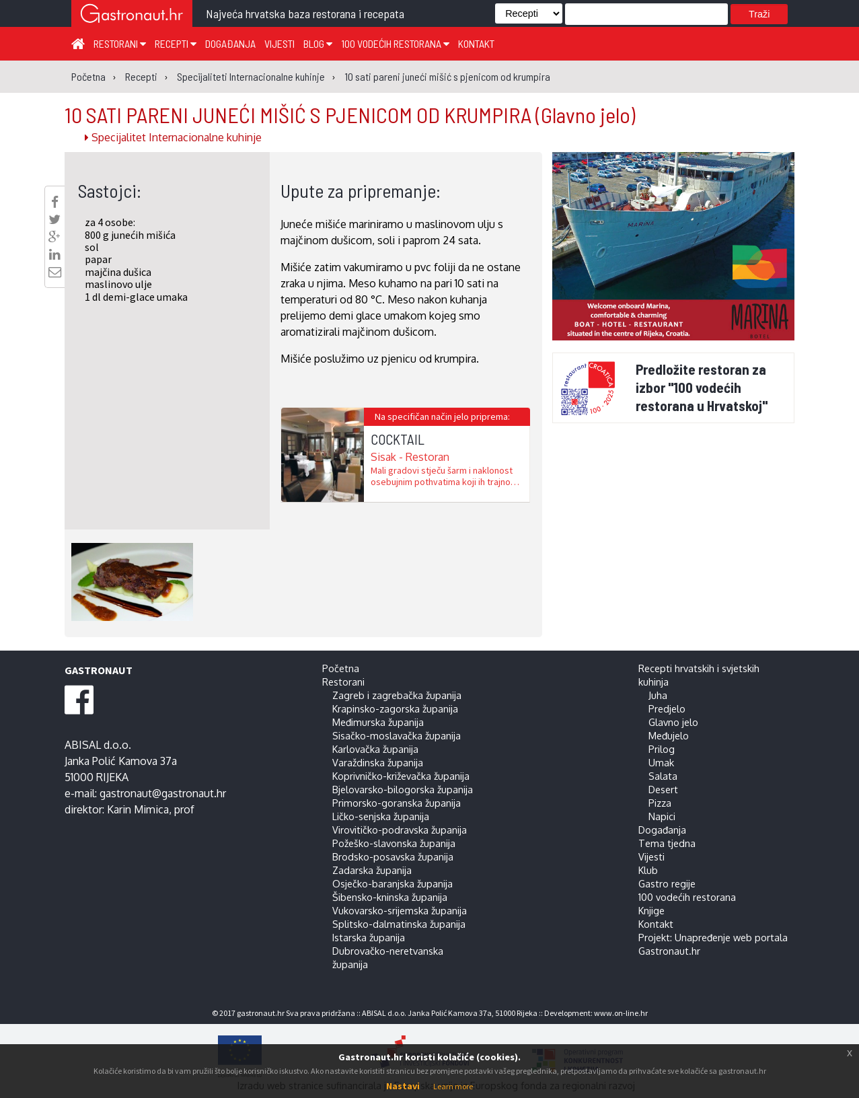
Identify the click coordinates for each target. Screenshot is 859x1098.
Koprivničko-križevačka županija (401, 776)
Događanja (230, 43)
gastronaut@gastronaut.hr (163, 793)
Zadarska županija (372, 870)
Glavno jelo (673, 722)
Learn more (453, 1086)
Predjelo (666, 708)
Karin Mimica (138, 809)
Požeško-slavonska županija (393, 843)
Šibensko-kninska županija (389, 897)
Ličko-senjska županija (380, 816)
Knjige (651, 910)
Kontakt (476, 43)
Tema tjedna (667, 843)
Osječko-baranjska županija (392, 883)
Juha (657, 695)
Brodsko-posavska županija (392, 856)
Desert (663, 789)
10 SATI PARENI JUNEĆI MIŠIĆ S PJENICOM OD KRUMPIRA (350, 114)
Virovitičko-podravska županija (399, 830)
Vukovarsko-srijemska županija (399, 910)
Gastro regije (667, 883)
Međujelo (668, 735)
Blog (317, 43)
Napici (661, 816)
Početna (340, 668)
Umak (661, 762)
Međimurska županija (378, 722)
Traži (759, 14)
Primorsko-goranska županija (396, 803)
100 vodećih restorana (395, 43)
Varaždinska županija (377, 762)
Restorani (120, 43)
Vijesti (279, 43)
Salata (662, 776)
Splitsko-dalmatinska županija (398, 924)
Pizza (659, 803)
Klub (648, 870)
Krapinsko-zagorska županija (395, 708)
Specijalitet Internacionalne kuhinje (173, 137)
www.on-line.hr (621, 1013)
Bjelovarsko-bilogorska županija (402, 789)
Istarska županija (368, 937)
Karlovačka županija (375, 749)
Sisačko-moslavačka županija (396, 735)
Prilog (661, 749)
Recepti (175, 43)
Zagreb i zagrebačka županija (396, 695)
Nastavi (403, 1086)
